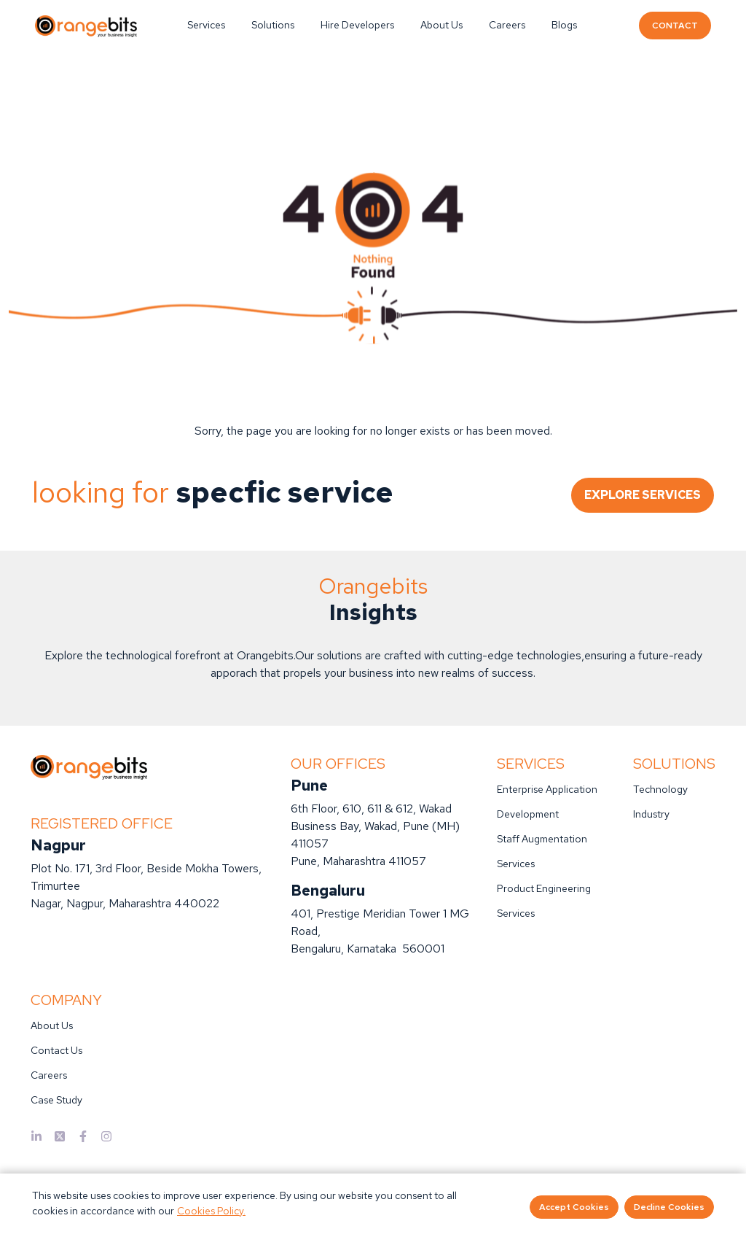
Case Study (56, 1099)
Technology (660, 789)
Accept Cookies (574, 1207)
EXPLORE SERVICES (642, 495)
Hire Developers (357, 24)
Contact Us (56, 1050)
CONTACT (675, 25)
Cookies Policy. (211, 1210)
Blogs (564, 24)
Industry (651, 814)
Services (206, 24)
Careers (507, 24)
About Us (441, 24)
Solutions (272, 24)
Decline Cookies (669, 1207)
